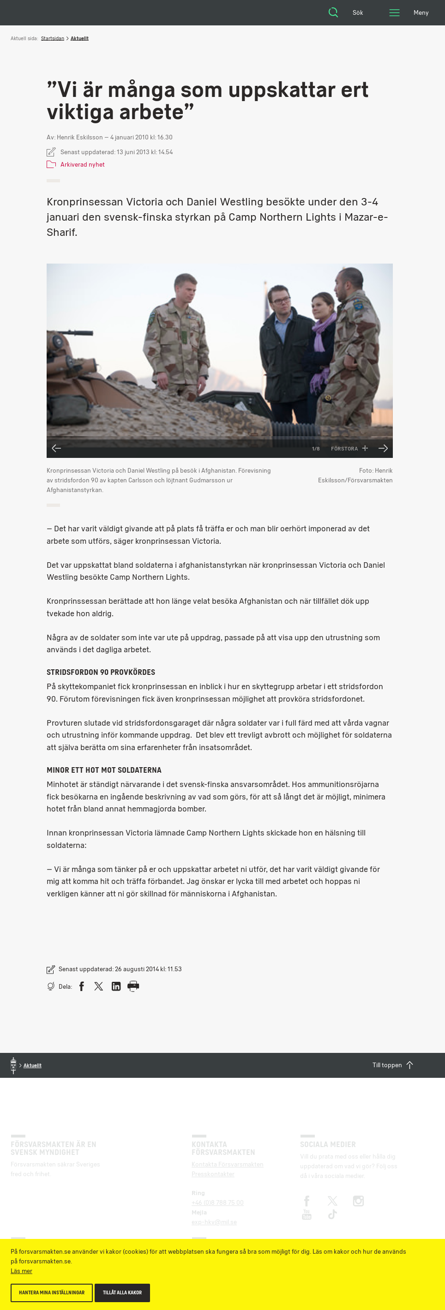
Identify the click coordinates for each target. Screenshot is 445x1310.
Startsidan (52, 38)
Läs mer (21, 1270)
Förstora (349, 448)
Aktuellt (80, 38)
